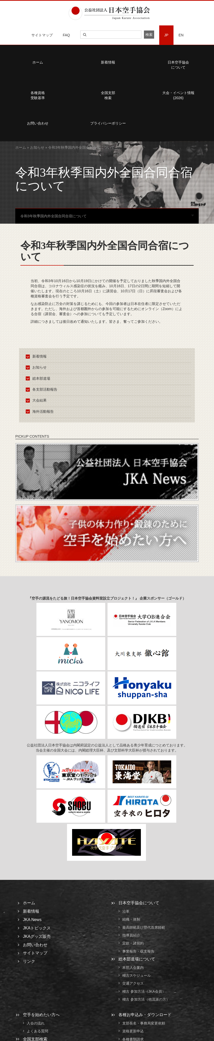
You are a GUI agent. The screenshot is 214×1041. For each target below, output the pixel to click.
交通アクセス (133, 984)
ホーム (37, 62)
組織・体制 (131, 919)
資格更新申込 (133, 1031)
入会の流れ (36, 1023)
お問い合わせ (37, 123)
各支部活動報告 (42, 389)
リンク (29, 961)
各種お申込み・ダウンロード (144, 1015)
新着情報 (108, 62)
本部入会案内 (133, 968)
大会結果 (37, 400)
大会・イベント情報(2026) (178, 95)
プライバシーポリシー (108, 123)
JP (166, 35)
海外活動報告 (41, 411)
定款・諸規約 (133, 943)
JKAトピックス (37, 928)
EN (181, 35)
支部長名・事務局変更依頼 (143, 1023)
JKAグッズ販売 (37, 936)
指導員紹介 (131, 935)
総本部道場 (39, 378)
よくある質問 (37, 1031)
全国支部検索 (108, 95)
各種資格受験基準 (38, 95)
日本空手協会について (178, 64)
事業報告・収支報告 (138, 951)
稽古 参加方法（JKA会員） (144, 991)
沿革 (125, 911)
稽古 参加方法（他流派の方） (147, 999)
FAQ (66, 35)
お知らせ (37, 147)
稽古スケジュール (136, 975)
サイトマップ (42, 35)
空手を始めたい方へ (41, 1015)
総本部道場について (136, 959)
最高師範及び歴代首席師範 (143, 927)
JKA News (32, 919)
